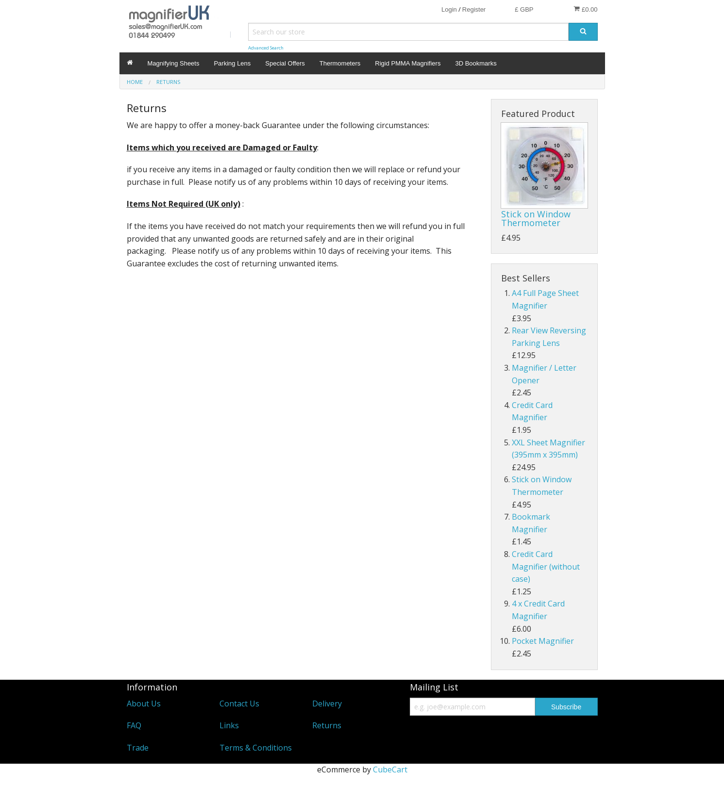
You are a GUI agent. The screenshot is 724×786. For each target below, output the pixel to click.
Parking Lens (232, 63)
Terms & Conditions (255, 747)
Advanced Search (266, 48)
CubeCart (390, 769)
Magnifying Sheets (174, 63)
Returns (326, 725)
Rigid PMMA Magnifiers (407, 63)
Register (474, 9)
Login (449, 9)
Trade (138, 747)
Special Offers (284, 63)
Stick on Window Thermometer (536, 218)
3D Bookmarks (475, 63)
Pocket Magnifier (543, 641)
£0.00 (585, 9)
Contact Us (239, 703)
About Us (144, 703)
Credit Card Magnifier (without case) (546, 566)
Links (229, 725)
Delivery (327, 703)
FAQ (134, 725)
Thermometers (340, 63)
